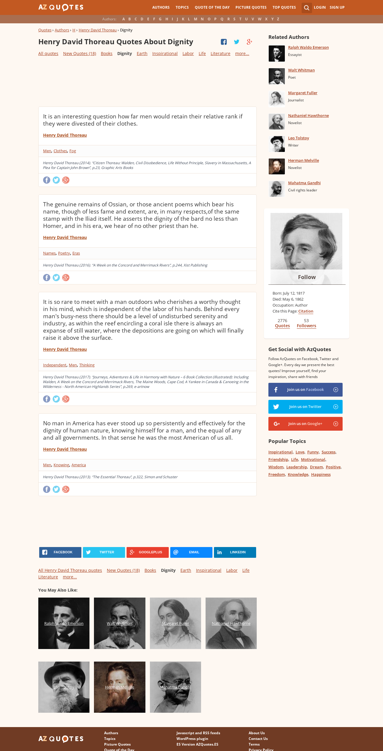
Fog (72, 150)
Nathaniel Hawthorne (308, 115)
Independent (54, 365)
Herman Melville (303, 160)
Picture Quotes (251, 7)
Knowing (61, 464)
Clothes (60, 150)
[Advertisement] (147, 81)
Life (202, 53)
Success (328, 452)
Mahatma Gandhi (304, 182)
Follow (307, 277)
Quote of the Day (212, 7)
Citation (305, 311)
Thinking (87, 365)
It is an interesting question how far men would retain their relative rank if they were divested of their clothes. (142, 120)
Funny (313, 452)
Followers (306, 325)
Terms (254, 744)
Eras (76, 253)
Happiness (321, 474)
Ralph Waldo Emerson (308, 47)
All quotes (48, 53)
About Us (257, 732)
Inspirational (165, 53)
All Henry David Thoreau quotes (70, 570)
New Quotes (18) (79, 53)
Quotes (44, 30)
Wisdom (275, 467)
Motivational (313, 459)
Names (49, 253)
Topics (182, 7)
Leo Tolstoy (298, 138)
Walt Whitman (301, 70)
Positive (333, 467)
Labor (188, 53)
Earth (142, 53)
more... (242, 53)
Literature (220, 53)
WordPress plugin (192, 738)
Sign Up (337, 7)
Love (300, 452)
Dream (316, 467)
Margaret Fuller (302, 92)
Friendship (278, 459)
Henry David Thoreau (98, 30)
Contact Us (258, 738)
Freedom (276, 474)
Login (320, 7)
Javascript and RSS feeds (198, 732)
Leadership (296, 467)
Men (47, 150)
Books (107, 53)
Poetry (64, 253)
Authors (161, 7)
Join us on (305, 389)
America (79, 464)
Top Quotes (284, 7)
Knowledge (298, 474)
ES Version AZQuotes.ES (197, 744)
